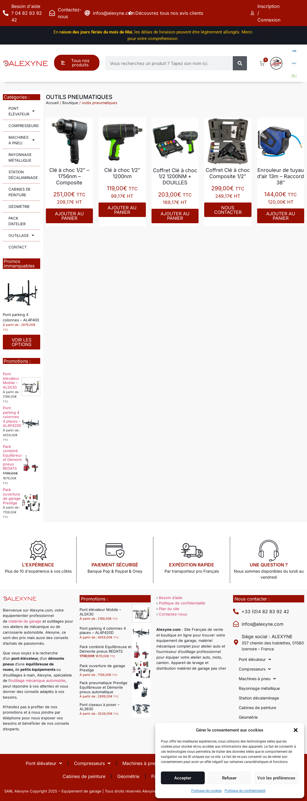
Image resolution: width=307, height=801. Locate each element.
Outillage (21, 235)
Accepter (182, 778)
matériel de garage (24, 621)
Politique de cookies (206, 791)
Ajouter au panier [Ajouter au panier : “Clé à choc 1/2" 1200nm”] (122, 210)
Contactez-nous (173, 614)
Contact (17, 247)
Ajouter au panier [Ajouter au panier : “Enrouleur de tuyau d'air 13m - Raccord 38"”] (280, 216)
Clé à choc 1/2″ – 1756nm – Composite (69, 176)
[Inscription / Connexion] (253, 13)
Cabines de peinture (19, 192)
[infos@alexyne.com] (87, 13)
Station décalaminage (23, 175)
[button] (296, 730)
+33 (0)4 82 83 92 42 (265, 611)
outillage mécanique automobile (37, 680)
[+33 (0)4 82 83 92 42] (236, 611)
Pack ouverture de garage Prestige (12, 496)
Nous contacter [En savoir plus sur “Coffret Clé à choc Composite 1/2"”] (228, 210)
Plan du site (169, 608)
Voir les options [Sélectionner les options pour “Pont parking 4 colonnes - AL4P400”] (21, 342)
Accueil (52, 102)
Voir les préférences (276, 778)
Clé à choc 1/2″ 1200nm (122, 173)
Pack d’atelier (16, 221)
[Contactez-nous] (52, 13)
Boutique (70, 102)
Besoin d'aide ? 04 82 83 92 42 (26, 13)
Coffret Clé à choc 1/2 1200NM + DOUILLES (175, 176)
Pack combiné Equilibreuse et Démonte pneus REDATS (14, 457)
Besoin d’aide (170, 597)
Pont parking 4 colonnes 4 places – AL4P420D (12, 417)
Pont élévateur (21, 111)
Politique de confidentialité (245, 791)
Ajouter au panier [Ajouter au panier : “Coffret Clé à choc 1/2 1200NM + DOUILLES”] (175, 216)
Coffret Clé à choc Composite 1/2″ (228, 173)
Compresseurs (24, 125)
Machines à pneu (21, 140)
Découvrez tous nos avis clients (171, 13)
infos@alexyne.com (114, 13)
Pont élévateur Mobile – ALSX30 (11, 380)
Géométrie (19, 206)
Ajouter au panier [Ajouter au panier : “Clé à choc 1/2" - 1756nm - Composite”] (69, 216)
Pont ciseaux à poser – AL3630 (100, 706)
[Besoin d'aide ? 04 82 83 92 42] (5, 13)
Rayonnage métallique (20, 157)
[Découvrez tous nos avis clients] (131, 13)
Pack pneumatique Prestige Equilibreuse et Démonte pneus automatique (103, 687)
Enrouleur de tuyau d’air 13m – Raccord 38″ (280, 176)
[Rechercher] (240, 63)
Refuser (229, 778)
